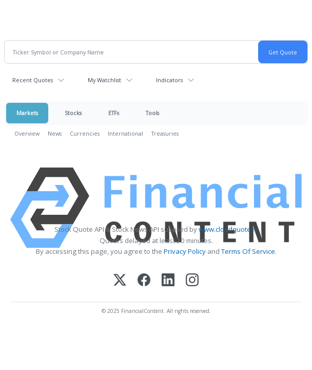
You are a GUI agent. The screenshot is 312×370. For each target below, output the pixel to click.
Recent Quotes (32, 80)
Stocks (73, 113)
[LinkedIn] (168, 280)
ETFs (113, 113)
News (55, 133)
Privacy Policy (185, 251)
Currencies (85, 133)
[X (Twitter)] (119, 280)
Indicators (169, 80)
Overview (27, 133)
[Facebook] (143, 280)
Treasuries (165, 133)
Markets (27, 113)
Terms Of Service (248, 251)
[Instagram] (192, 280)
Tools (152, 113)
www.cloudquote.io (228, 229)
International (125, 133)
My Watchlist (104, 80)
